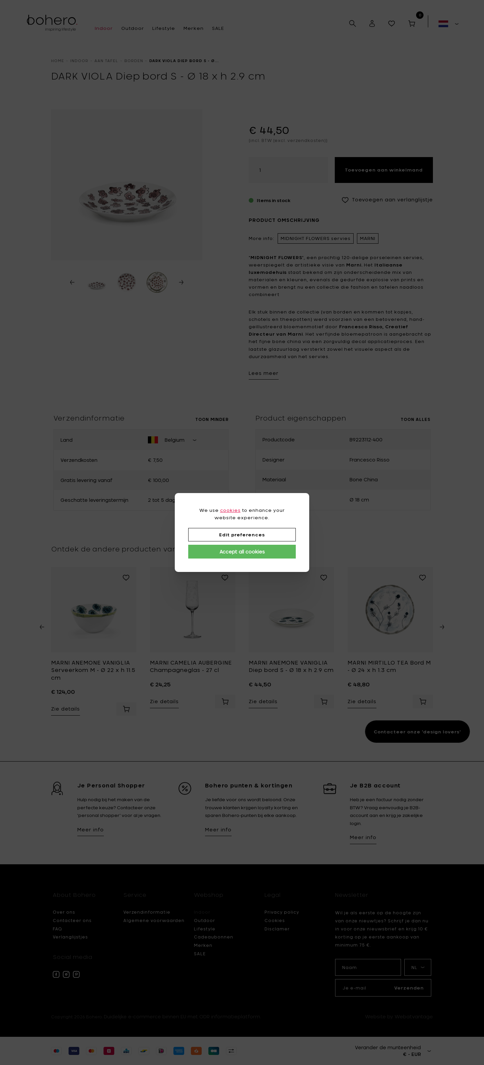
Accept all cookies (242, 551)
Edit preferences (242, 534)
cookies (230, 510)
